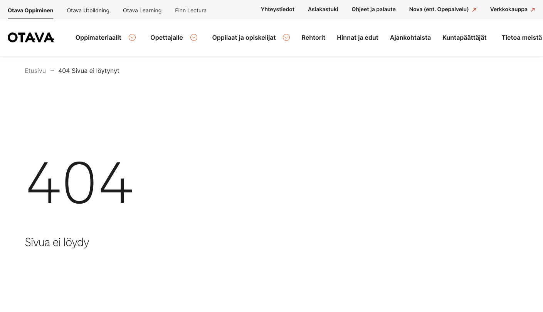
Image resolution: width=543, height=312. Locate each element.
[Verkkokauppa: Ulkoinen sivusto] (512, 10)
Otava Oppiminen (30, 10)
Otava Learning (142, 10)
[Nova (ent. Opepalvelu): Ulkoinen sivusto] (443, 10)
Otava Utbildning (88, 10)
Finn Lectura (191, 10)
